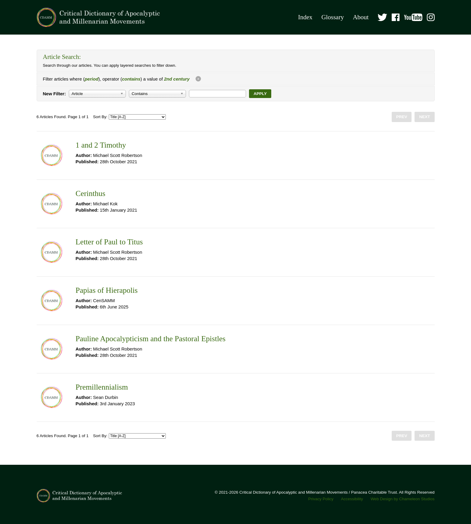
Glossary (332, 17)
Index (305, 17)
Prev (401, 117)
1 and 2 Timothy (101, 145)
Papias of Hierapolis (107, 290)
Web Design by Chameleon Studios (403, 499)
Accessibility (352, 499)
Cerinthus (90, 193)
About (361, 17)
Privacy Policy (320, 499)
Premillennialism (102, 387)
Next (424, 117)
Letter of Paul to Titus (109, 241)
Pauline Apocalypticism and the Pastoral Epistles (151, 338)
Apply (260, 93)
